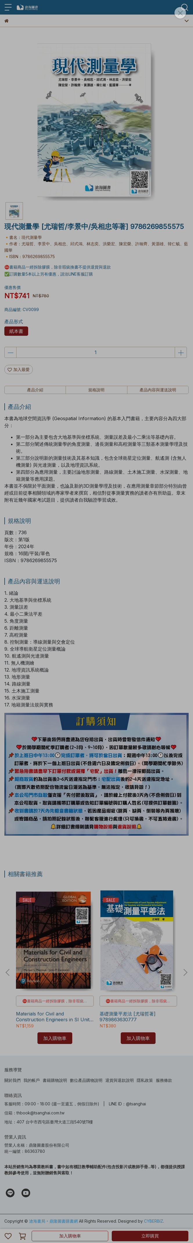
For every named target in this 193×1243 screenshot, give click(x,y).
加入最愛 (19, 369)
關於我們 (12, 1080)
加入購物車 (70, 1236)
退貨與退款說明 (119, 1080)
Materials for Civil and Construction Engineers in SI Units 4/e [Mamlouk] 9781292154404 (54, 1016)
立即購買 (150, 1236)
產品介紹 (35, 389)
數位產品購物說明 (86, 1080)
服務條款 (164, 1080)
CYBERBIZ (153, 1221)
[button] (185, 972)
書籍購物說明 (55, 1080)
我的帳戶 (32, 1080)
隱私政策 (145, 1080)
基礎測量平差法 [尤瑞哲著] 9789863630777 (128, 1016)
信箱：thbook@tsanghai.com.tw (34, 1112)
